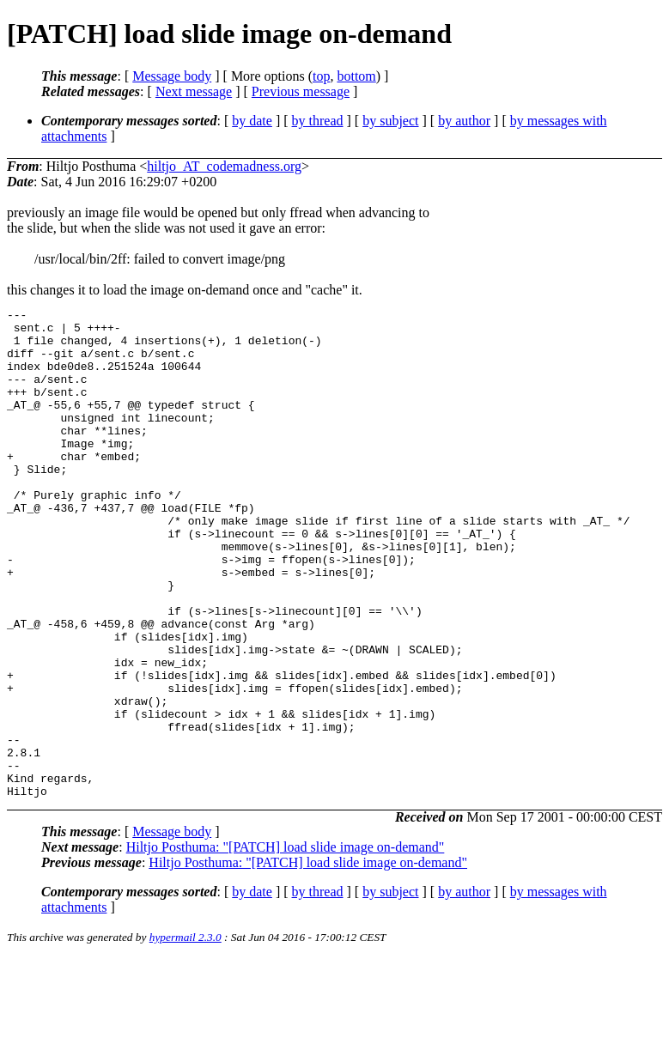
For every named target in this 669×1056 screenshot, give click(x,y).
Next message (193, 91)
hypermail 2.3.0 (185, 1035)
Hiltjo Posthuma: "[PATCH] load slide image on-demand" (285, 945)
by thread (318, 120)
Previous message (301, 91)
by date (252, 120)
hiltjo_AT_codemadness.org (224, 166)
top (321, 76)
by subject (390, 120)
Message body (171, 76)
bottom (356, 76)
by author (464, 120)
